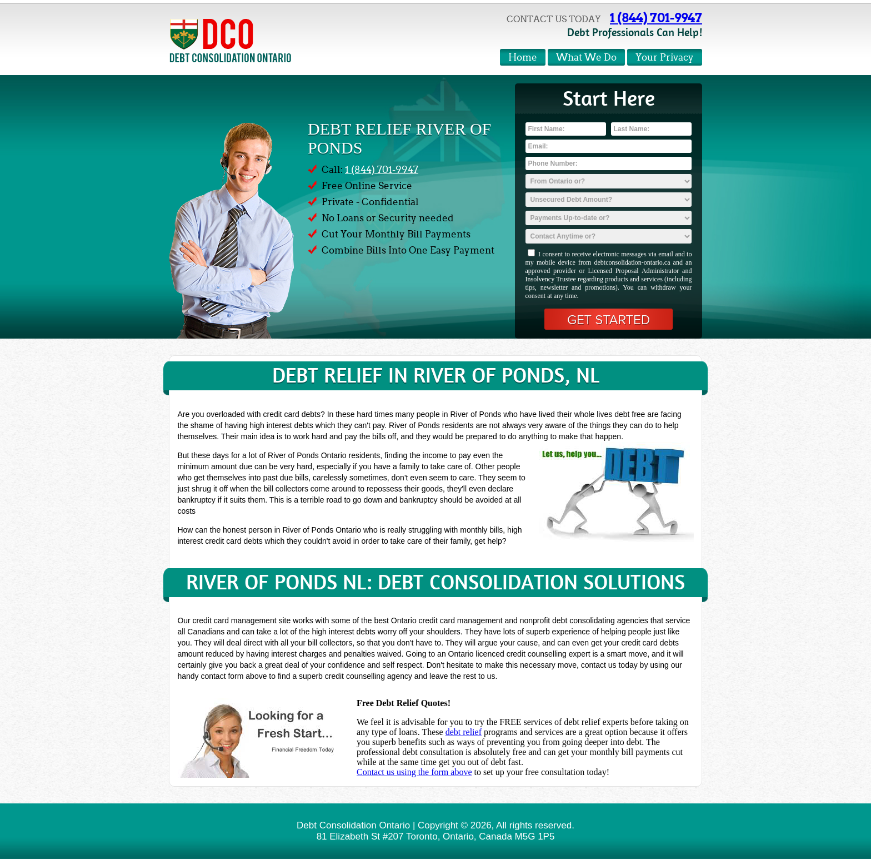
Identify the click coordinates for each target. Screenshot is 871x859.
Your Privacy (664, 57)
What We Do (586, 57)
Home (522, 57)
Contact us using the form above (414, 772)
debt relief (463, 732)
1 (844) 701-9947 (656, 18)
